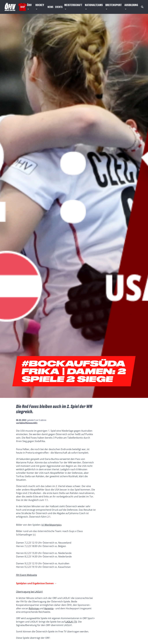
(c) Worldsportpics (51, 524)
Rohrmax (34, 608)
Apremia (48, 608)
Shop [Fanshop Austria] (22, 6)
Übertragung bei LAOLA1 (29, 591)
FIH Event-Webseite (26, 575)
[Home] (10, 7)
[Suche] (142, 7)
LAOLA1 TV (71, 621)
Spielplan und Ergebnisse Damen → (36, 583)
